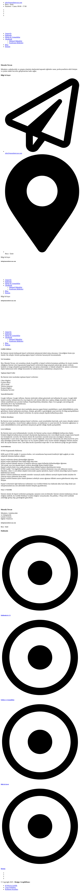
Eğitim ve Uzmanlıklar (7, 700)
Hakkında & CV (6, 615)
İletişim (3, 868)
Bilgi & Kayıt (5, 784)
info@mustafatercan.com (13, 2)
